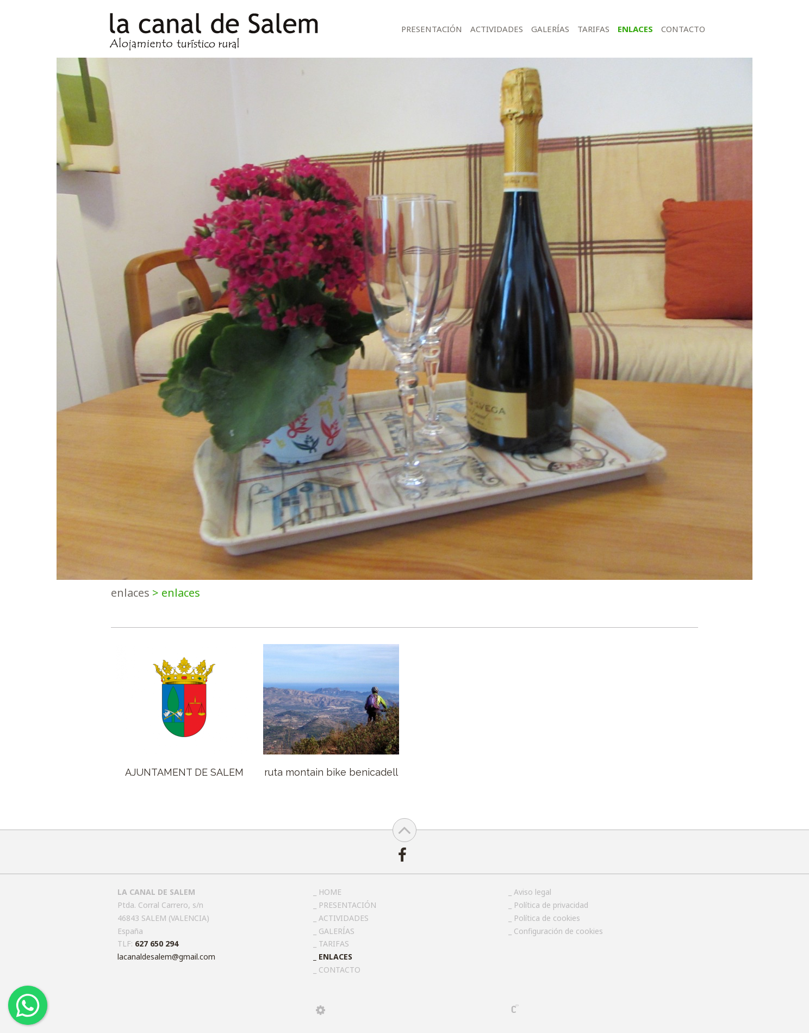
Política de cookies (547, 918)
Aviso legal (532, 892)
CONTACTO (683, 28)
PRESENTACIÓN (431, 28)
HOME (330, 892)
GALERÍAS (550, 28)
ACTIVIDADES (496, 28)
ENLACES (635, 28)
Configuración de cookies (558, 931)
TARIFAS (593, 28)
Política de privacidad (551, 905)
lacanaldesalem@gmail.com (166, 956)
